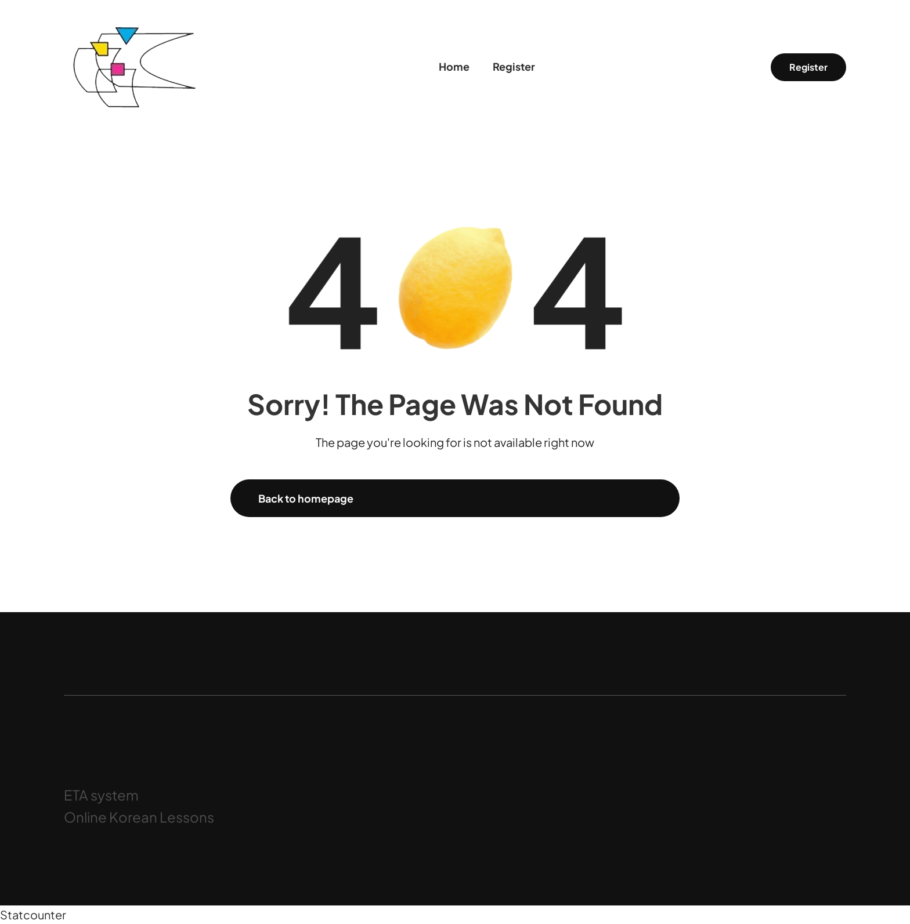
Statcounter (33, 914)
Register (808, 67)
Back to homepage (305, 498)
